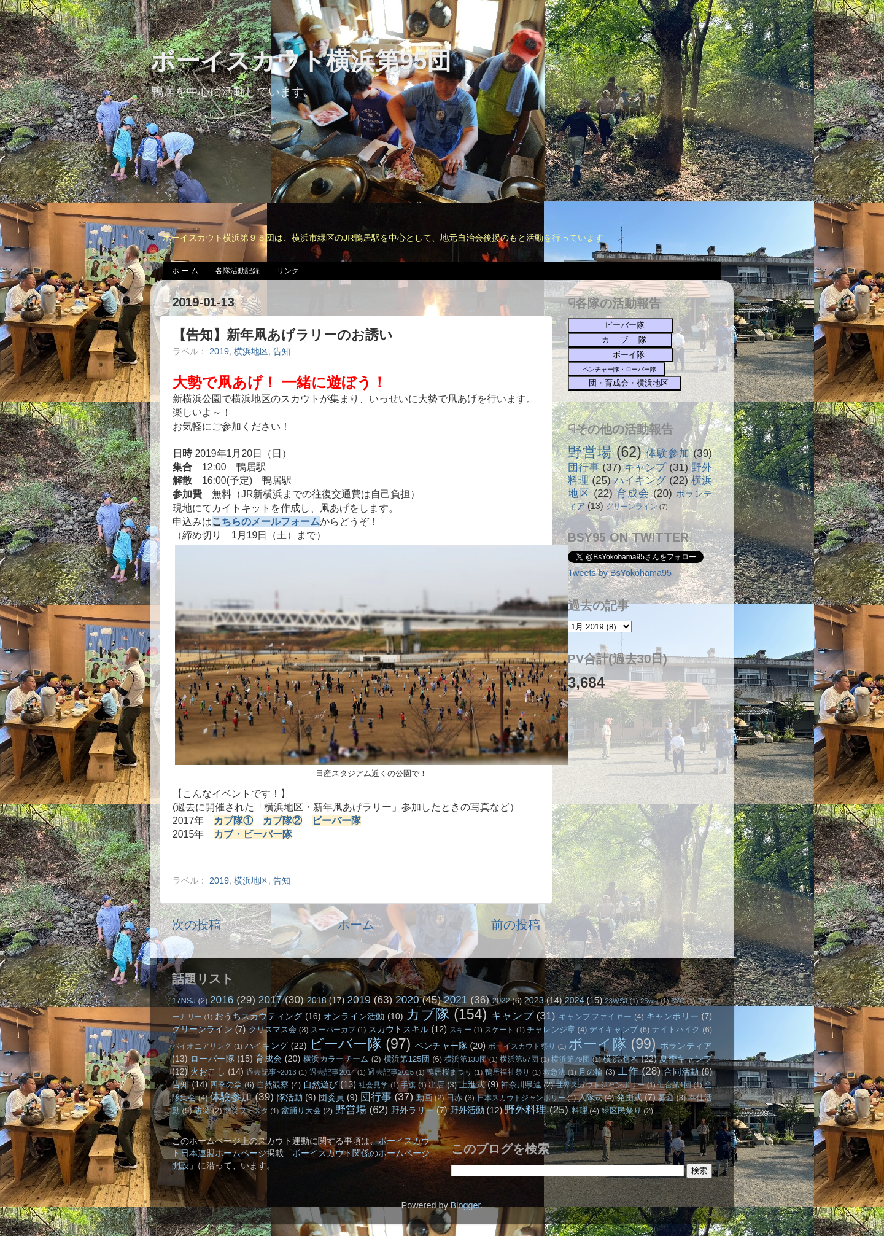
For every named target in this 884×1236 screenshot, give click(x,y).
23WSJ (616, 1001)
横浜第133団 (465, 1059)
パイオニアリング (202, 1046)
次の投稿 (196, 924)
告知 (281, 351)
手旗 (408, 1085)
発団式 (629, 1097)
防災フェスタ (246, 1110)
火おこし (207, 1071)
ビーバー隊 (336, 820)
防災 (202, 1110)
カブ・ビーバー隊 (253, 834)
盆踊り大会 (301, 1110)
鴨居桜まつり (449, 1072)
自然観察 (273, 1084)
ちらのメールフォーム (271, 521)
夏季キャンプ (685, 1058)
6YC (677, 1001)
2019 (219, 351)
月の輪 (590, 1071)
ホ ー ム (185, 270)
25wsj (649, 1001)
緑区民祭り (622, 1110)
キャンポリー (672, 1016)
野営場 (590, 452)
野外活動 (467, 1110)
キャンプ (645, 467)
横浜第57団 (519, 1059)
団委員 (331, 1097)
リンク (288, 270)
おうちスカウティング (259, 1016)
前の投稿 (515, 924)
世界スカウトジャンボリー (600, 1085)
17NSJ (184, 1000)
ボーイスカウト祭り (522, 1046)
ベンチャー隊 (441, 1046)
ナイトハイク (676, 1029)
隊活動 (290, 1097)
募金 (666, 1097)
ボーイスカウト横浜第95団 (301, 60)
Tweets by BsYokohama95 (620, 573)
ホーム (356, 924)
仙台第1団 (674, 1085)
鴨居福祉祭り (507, 1072)
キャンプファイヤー (595, 1016)
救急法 (554, 1072)
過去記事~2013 (271, 1072)
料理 (579, 1110)
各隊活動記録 (237, 270)
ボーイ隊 (597, 1044)
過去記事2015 (391, 1072)
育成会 (632, 493)
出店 (436, 1084)
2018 (317, 1000)
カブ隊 (428, 1014)
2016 (221, 999)
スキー (460, 1029)
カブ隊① (233, 820)
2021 (455, 999)
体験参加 (667, 453)
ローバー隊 (212, 1058)
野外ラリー (412, 1110)
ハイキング (640, 480)
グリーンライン (631, 506)
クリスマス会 (273, 1029)
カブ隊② (282, 820)
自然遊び (320, 1084)
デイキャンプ (613, 1029)
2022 (501, 1000)
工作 (628, 1071)
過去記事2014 (332, 1072)
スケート (499, 1029)
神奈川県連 (521, 1084)
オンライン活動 (354, 1016)
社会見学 (374, 1085)
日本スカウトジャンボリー (521, 1098)
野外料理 (525, 1109)
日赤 (454, 1097)
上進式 (472, 1084)
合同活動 (681, 1071)
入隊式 (590, 1097)
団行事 (583, 467)
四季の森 (226, 1084)
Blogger (466, 1205)
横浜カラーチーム (336, 1058)
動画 (424, 1097)
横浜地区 (251, 351)
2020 (407, 999)
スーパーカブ (333, 1029)
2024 (574, 1000)
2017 (270, 999)
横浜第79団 (570, 1059)
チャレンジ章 (551, 1029)
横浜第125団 (407, 1058)
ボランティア (686, 1046)
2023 (534, 1000)
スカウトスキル (398, 1029)
